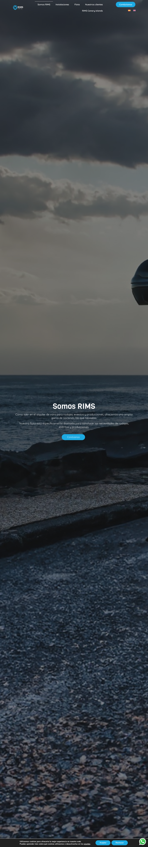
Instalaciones (62, 4)
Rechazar (120, 842)
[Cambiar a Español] (129, 10)
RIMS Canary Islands (92, 10)
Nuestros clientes (94, 4)
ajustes (87, 844)
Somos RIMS (44, 4)
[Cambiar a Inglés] (134, 10)
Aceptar (103, 842)
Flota (77, 4)
